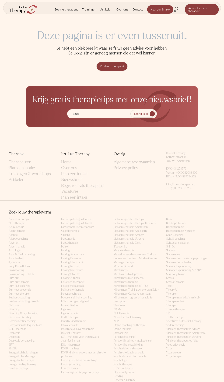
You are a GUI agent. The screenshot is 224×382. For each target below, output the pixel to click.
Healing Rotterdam (72, 270)
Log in (175, 9)
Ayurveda (14, 262)
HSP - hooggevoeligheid (75, 301)
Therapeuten (20, 162)
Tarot (169, 285)
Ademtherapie (17, 230)
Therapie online (175, 301)
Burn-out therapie (19, 293)
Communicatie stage (20, 317)
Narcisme (119, 305)
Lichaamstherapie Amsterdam (131, 226)
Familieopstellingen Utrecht (76, 223)
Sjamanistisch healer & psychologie (186, 258)
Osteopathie (121, 332)
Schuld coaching (175, 238)
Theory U (171, 289)
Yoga (169, 348)
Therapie (171, 293)
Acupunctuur (16, 226)
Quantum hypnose (124, 372)
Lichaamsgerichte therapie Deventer (135, 223)
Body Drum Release (20, 266)
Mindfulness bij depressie (128, 274)
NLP (116, 321)
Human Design (69, 305)
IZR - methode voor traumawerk (80, 336)
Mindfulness (121, 270)
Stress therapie (175, 281)
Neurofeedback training (127, 317)
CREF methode (17, 328)
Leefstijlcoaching (70, 364)
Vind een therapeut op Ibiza (182, 340)
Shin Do (170, 246)
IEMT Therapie (70, 317)
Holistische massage (73, 285)
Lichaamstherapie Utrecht (129, 238)
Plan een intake (160, 9)
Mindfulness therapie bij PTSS (131, 285)
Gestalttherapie (70, 230)
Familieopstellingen (19, 368)
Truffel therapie (175, 317)
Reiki (169, 219)
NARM (117, 309)
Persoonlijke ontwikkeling (128, 344)
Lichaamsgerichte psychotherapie (80, 372)
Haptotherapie (69, 242)
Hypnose (66, 309)
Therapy (171, 305)
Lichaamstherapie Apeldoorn (130, 230)
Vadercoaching (175, 325)
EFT (11, 344)
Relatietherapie (175, 226)
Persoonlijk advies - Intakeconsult (133, 340)
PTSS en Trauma (123, 368)
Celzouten (14, 305)
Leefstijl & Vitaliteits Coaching (78, 360)
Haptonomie (68, 238)
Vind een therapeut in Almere (183, 328)
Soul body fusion (175, 274)
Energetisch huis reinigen (23, 352)
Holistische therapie (72, 289)
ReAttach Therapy (124, 379)
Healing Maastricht (72, 262)
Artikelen (106, 9)
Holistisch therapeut (73, 281)
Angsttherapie (17, 246)
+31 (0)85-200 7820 (178, 188)
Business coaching (19, 297)
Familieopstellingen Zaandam (77, 226)
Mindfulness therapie (126, 281)
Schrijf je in (141, 114)
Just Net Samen (70, 340)
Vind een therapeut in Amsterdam (185, 332)
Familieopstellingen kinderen (77, 219)
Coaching (14, 309)
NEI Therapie (121, 313)
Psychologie (120, 360)
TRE (168, 313)
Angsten (13, 242)
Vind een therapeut (112, 66)
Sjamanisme (173, 254)
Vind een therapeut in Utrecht (183, 336)
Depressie (14, 332)
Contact (137, 9)
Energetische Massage (22, 356)
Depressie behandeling (21, 340)
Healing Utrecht (70, 274)
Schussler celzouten (177, 242)
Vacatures (70, 191)
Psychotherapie (123, 364)
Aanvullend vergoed (20, 219)
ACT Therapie (17, 223)
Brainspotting (16, 270)
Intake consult (69, 325)
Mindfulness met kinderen (129, 277)
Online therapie (122, 328)
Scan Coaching (174, 234)
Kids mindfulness (70, 344)
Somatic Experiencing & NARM (184, 270)
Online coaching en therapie (130, 325)
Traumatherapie (175, 309)
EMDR (12, 348)
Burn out (14, 277)
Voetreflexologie (175, 344)
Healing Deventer (71, 258)
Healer (65, 246)
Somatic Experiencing (178, 266)
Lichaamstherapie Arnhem (129, 234)
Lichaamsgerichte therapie (129, 219)
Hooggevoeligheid (71, 293)
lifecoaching (120, 246)
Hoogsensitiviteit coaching (76, 297)
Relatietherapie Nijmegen (180, 230)
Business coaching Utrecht (24, 301)
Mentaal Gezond (123, 266)
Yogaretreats (173, 352)
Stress (170, 277)
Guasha (65, 234)
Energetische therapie (21, 360)
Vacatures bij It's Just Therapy (183, 321)
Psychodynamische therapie (130, 356)
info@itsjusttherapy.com (180, 184)
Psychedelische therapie (128, 348)
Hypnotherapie (69, 313)
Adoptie (13, 234)
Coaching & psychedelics (23, 313)
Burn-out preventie (20, 289)
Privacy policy (126, 168)
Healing (65, 250)
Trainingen (89, 9)
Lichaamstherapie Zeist (127, 242)
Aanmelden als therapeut (197, 9)
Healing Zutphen (70, 277)
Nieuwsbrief (71, 179)
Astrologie (14, 250)
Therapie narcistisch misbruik (183, 297)
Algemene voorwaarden (134, 162)
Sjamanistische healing (179, 262)
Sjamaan (171, 250)
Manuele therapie (124, 250)
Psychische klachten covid (129, 352)
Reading (118, 375)
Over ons (122, 9)
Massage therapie (124, 262)
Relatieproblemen (176, 223)
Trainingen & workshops (30, 174)
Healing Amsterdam (72, 254)
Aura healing (16, 258)
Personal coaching (124, 336)
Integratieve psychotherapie (77, 328)
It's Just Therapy (70, 332)
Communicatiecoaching (22, 321)
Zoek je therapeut (66, 9)
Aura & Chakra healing (22, 254)
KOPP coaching (70, 348)
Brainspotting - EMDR (21, 274)
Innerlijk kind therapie (73, 321)
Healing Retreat (70, 266)
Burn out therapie (19, 281)
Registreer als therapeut (82, 185)
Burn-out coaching (19, 285)
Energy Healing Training (22, 364)
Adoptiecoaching (18, 238)
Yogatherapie (173, 356)
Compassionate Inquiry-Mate (25, 325)
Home (66, 162)
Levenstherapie (70, 368)
